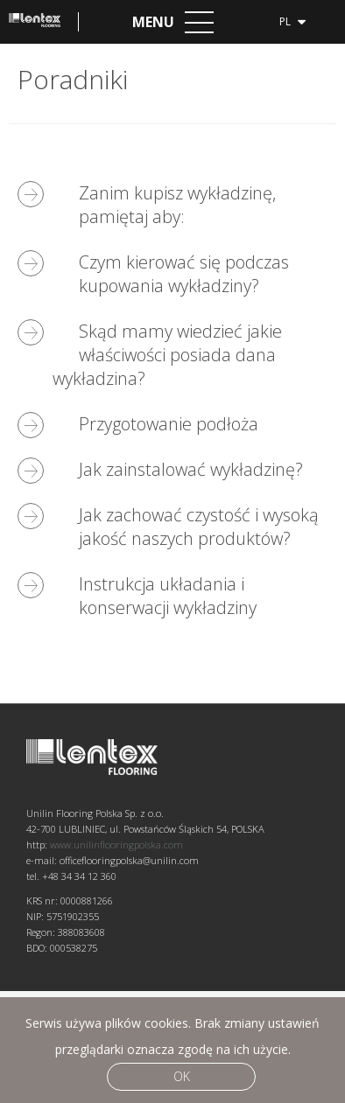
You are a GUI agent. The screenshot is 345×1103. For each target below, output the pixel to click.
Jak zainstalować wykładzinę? (191, 469)
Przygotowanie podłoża (168, 424)
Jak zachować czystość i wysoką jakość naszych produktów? (199, 526)
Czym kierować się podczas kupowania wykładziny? (184, 273)
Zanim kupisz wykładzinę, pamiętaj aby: (177, 204)
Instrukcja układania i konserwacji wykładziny (168, 595)
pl (292, 20)
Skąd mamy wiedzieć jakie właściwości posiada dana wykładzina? (167, 354)
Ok (181, 1076)
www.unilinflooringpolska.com (116, 956)
